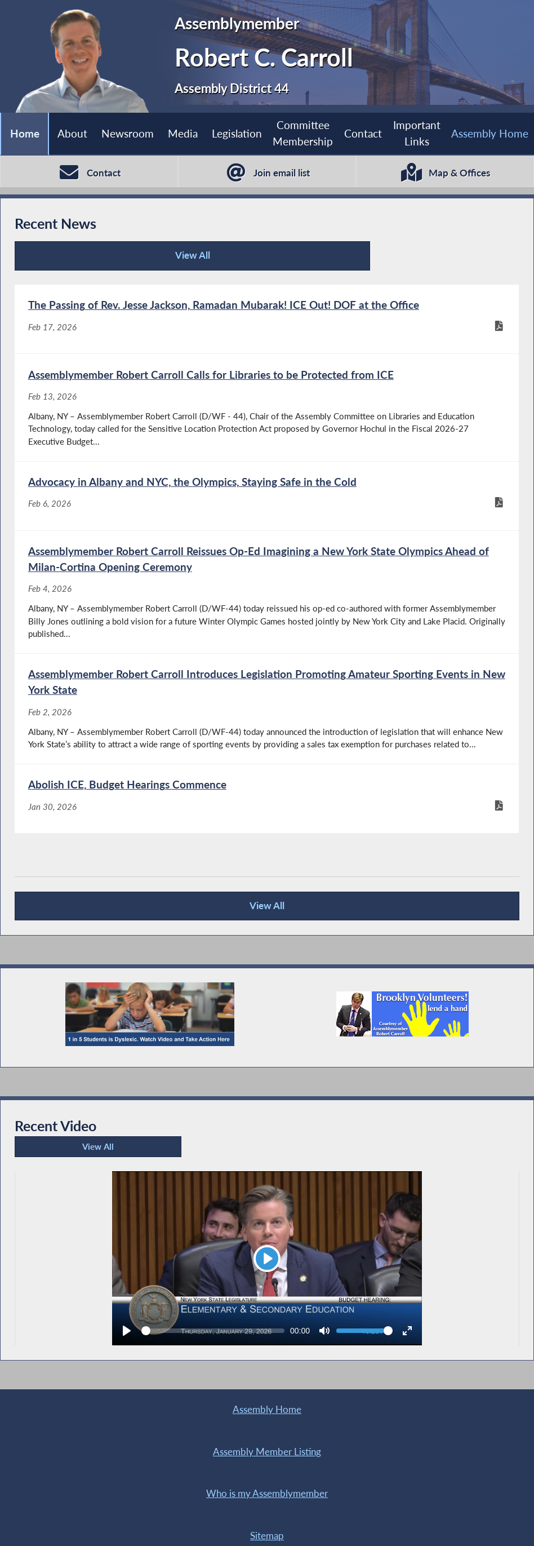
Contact (363, 133)
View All (90, 260)
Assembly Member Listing (393, 1439)
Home (24, 133)
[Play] (267, 1286)
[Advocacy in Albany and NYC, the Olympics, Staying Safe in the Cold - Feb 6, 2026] (266, 507)
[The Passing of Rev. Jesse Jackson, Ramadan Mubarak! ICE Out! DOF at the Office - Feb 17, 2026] (266, 322)
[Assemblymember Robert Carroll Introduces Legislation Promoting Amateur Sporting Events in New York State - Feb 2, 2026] (266, 729)
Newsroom (127, 133)
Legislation (236, 133)
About (72, 133)
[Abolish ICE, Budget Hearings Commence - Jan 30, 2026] (266, 823)
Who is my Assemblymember (141, 1481)
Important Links (416, 133)
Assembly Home (489, 133)
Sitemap (393, 1481)
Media (183, 133)
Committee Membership (303, 133)
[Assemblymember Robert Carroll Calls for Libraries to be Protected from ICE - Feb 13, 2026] (266, 415)
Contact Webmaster (253, 1524)
